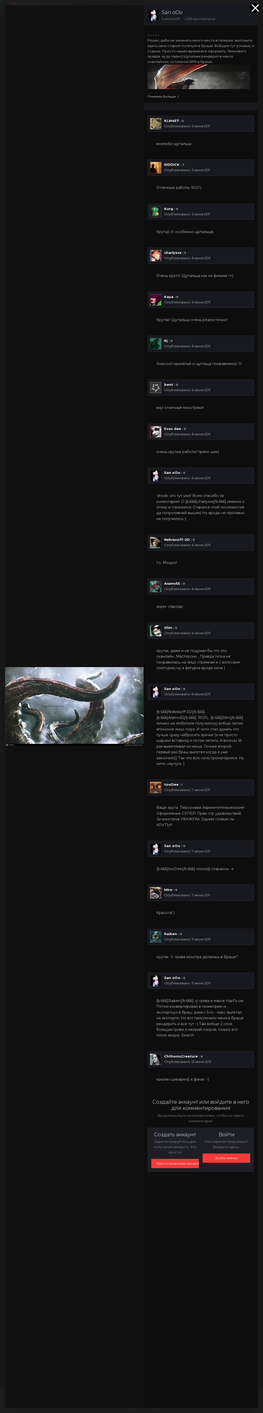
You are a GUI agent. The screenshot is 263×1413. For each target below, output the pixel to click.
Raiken (170, 934)
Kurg (168, 209)
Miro (168, 890)
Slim (168, 628)
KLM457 (171, 121)
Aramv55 (172, 583)
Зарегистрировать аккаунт (177, 1163)
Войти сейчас (226, 1158)
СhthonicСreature (181, 1056)
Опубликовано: (187, 126)
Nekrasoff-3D (177, 539)
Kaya (168, 297)
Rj (166, 341)
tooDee (171, 784)
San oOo (172, 12)
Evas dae (172, 429)
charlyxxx (173, 253)
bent (168, 384)
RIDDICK (172, 164)
